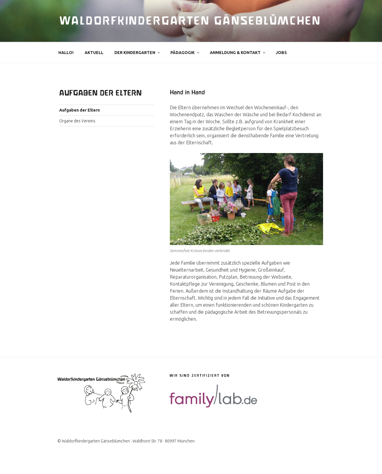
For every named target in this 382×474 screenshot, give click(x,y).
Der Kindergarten (137, 66)
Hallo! (66, 66)
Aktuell (94, 66)
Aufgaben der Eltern (79, 123)
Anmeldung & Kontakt (238, 66)
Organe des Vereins (77, 134)
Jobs (281, 66)
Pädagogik (185, 66)
